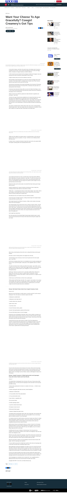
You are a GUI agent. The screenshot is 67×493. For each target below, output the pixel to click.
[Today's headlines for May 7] (50, 57)
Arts (33, 8)
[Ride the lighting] (50, 83)
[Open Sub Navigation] (26, 8)
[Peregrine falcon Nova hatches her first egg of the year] (50, 34)
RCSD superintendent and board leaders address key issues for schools (57, 41)
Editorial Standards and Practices (41, 485)
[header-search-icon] (55, 1)
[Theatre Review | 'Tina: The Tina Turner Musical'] (50, 95)
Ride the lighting (56, 81)
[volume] (8, 5)
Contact (26, 483)
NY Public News (39, 8)
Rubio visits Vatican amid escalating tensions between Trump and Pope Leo (57, 25)
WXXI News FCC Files (40, 483)
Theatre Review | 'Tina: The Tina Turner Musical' (57, 94)
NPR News (8, 14)
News (29, 8)
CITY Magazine (53, 8)
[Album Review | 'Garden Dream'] (50, 89)
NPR (16, 464)
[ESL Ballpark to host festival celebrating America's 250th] (50, 75)
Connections (18, 8)
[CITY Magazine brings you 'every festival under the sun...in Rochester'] (50, 65)
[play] (6, 5)
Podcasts (24, 8)
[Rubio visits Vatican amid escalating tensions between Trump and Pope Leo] (50, 25)
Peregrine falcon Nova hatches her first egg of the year (57, 33)
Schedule (12, 8)
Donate (60, 1)
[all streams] (59, 5)
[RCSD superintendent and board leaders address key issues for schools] (50, 41)
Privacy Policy (27, 485)
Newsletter (7, 8)
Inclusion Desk (46, 8)
